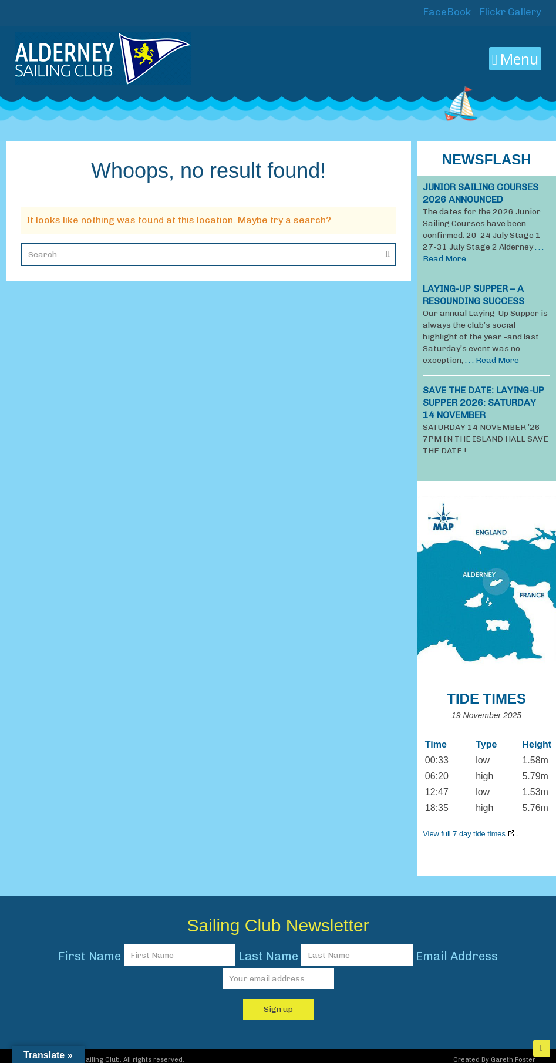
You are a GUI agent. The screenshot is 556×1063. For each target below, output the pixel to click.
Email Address (457, 956)
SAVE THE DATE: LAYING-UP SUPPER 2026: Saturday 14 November (483, 403)
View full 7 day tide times (464, 833)
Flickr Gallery (509, 12)
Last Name (268, 956)
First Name (89, 956)
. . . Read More (492, 360)
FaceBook (445, 12)
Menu (515, 59)
